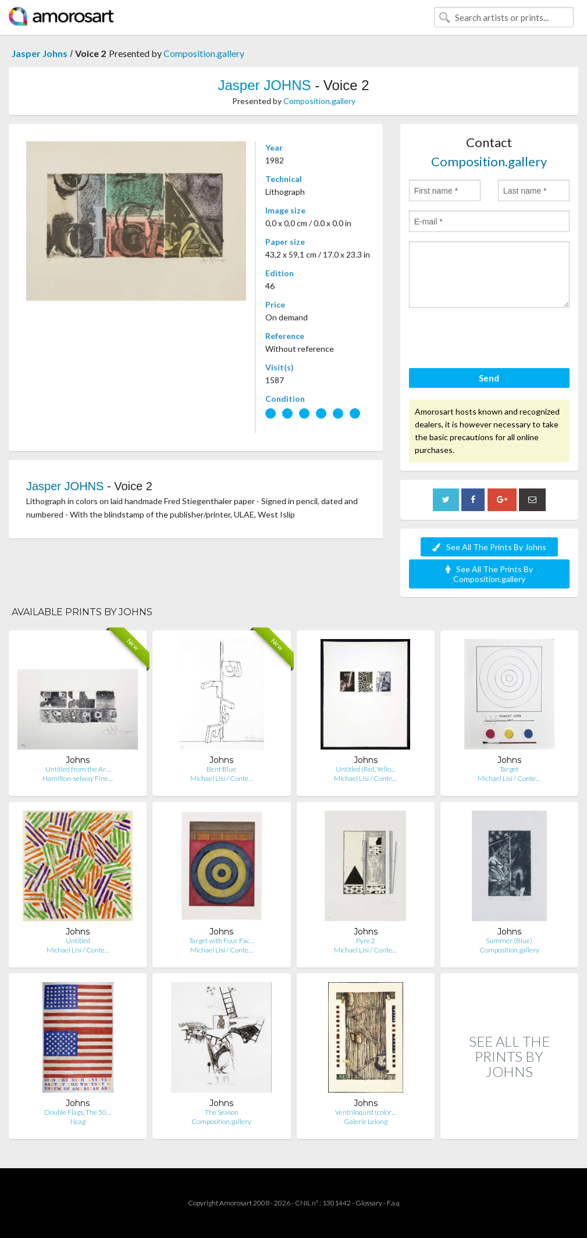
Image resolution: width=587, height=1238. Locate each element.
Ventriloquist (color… (365, 1112)
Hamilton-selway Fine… (77, 778)
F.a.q (393, 1202)
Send (489, 378)
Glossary (368, 1202)
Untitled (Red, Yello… (366, 769)
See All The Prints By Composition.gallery (489, 574)
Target (509, 769)
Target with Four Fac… (221, 940)
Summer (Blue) (509, 940)
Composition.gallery (203, 53)
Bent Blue (221, 769)
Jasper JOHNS (264, 85)
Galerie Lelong (365, 1121)
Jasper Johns (39, 53)
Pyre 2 (365, 940)
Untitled (78, 940)
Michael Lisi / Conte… (221, 778)
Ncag (78, 1121)
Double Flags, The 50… (77, 1112)
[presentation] (497, 339)
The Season (222, 1112)
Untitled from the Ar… (78, 769)
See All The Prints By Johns (489, 547)
